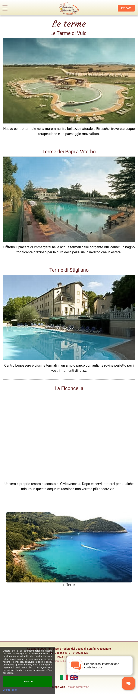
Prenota (126, 8)
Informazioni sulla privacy (60, 661)
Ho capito (28, 681)
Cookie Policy (10, 689)
